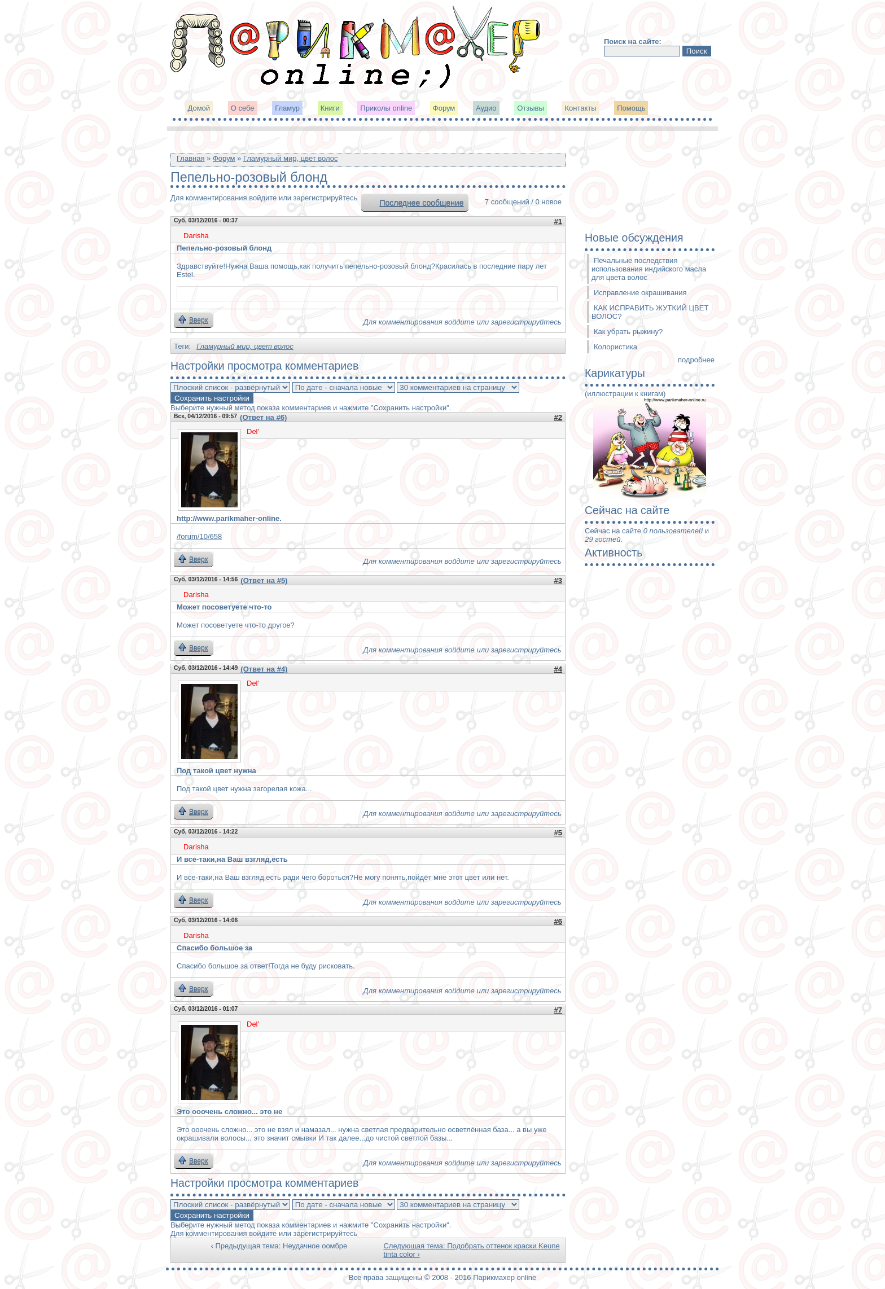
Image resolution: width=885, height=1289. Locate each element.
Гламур (287, 108)
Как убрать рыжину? (628, 331)
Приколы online (386, 108)
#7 (558, 1010)
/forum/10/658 (199, 536)
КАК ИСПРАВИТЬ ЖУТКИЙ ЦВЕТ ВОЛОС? (650, 312)
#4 (558, 669)
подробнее (696, 360)
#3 (558, 580)
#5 (558, 832)
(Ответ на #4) (263, 669)
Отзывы (530, 108)
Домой (199, 108)
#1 (558, 221)
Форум (444, 108)
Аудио (486, 108)
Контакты (580, 108)
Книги (330, 108)
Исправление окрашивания (640, 292)
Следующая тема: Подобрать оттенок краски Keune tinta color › (471, 1250)
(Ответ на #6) (263, 417)
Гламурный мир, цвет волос (290, 158)
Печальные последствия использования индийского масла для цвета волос (649, 269)
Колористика (615, 347)
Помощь (631, 108)
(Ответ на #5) (263, 580)
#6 (558, 921)
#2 (558, 417)
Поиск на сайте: (632, 41)
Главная (190, 158)
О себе (243, 108)
